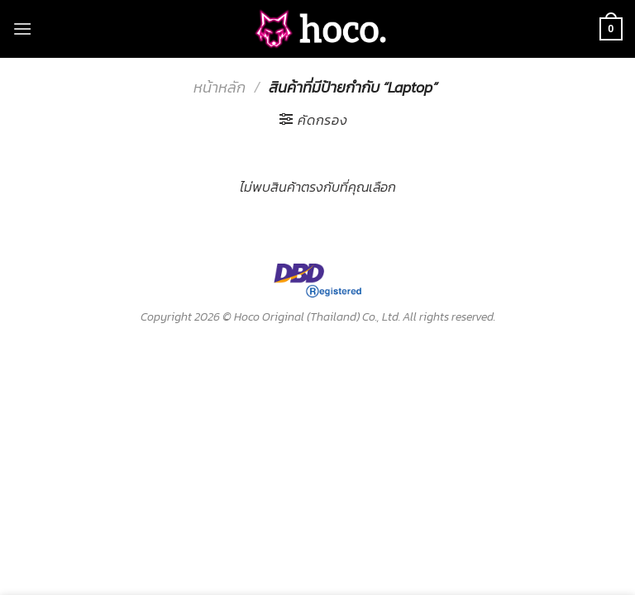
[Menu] (22, 28)
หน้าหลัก (219, 87)
